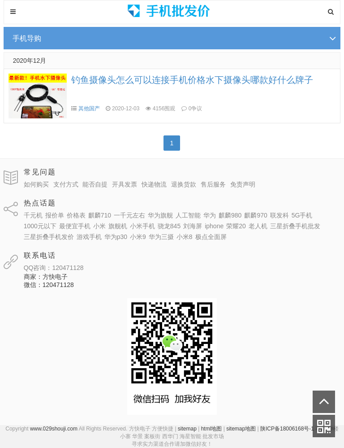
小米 (99, 226)
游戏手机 (89, 236)
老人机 (258, 226)
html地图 (211, 429)
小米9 (138, 236)
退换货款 (183, 184)
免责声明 (242, 184)
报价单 (54, 215)
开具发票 (124, 184)
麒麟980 (230, 215)
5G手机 (302, 215)
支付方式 (65, 184)
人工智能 (188, 215)
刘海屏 (192, 226)
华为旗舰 (160, 215)
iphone (214, 226)
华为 (209, 215)
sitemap (187, 429)
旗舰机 (117, 226)
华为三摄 (161, 236)
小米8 (184, 236)
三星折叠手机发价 (49, 236)
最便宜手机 (74, 226)
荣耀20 (236, 226)
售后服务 (213, 184)
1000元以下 (40, 226)
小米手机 (142, 226)
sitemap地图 (241, 429)
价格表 (76, 215)
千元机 (33, 215)
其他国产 (89, 108)
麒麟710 (99, 215)
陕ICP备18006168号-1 (287, 429)
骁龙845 (169, 226)
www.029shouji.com (53, 429)
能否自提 (95, 184)
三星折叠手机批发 (295, 226)
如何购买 (36, 184)
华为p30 (115, 236)
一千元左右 (129, 215)
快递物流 (154, 184)
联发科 (279, 215)
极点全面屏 (211, 236)
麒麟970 (255, 215)
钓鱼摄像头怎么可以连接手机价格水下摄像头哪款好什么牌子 (192, 80)
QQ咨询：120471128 (54, 267)
